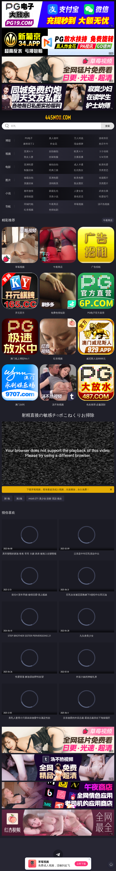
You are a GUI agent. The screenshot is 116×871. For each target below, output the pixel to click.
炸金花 (53, 143)
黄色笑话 (78, 196)
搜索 (107, 125)
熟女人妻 (28, 156)
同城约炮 (28, 204)
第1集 (7, 498)
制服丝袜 (28, 170)
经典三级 (53, 170)
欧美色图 (78, 177)
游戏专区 (103, 138)
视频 (8, 153)
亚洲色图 (53, 177)
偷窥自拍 (28, 177)
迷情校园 (28, 196)
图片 (8, 180)
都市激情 (28, 190)
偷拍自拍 (53, 164)
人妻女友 (78, 190)
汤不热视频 (103, 204)
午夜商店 (53, 204)
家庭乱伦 (53, 190)
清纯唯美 (53, 183)
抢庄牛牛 (103, 143)
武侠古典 (103, 190)
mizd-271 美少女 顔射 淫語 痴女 (45, 498)
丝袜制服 (53, 156)
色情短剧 (53, 209)
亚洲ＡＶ (28, 151)
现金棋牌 (78, 143)
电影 (8, 167)
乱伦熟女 (78, 170)
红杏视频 (28, 209)
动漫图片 (103, 177)
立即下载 (81, 863)
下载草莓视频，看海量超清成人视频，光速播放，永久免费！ (70, 489)
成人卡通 (78, 164)
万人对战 (78, 138)
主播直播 (78, 156)
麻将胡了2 (28, 143)
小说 (8, 193)
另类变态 (103, 170)
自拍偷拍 (53, 151)
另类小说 (53, 196)
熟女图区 (78, 183)
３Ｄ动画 (103, 151)
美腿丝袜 (28, 183)
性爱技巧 (103, 196)
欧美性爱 (103, 164)
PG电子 (29, 138)
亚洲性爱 (28, 164)
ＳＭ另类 (103, 156)
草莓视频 (78, 204)
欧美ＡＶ (78, 151)
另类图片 (103, 183)
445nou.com (58, 117)
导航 (8, 206)
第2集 (19, 498)
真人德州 (53, 138)
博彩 (8, 140)
